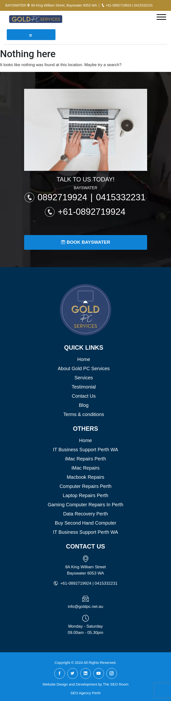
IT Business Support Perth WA (85, 449)
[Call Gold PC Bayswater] (103, 5)
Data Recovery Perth (85, 513)
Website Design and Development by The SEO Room (85, 684)
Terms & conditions (83, 414)
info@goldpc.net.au (85, 606)
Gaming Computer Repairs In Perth (85, 504)
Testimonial (84, 386)
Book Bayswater (85, 242)
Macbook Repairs (85, 477)
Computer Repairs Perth (86, 486)
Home (83, 359)
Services (84, 377)
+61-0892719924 (118, 5)
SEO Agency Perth (85, 693)
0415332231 (143, 5)
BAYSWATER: (16, 5)
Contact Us (84, 396)
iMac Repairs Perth (85, 458)
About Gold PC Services (84, 368)
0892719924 (64, 197)
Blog (84, 405)
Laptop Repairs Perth (85, 495)
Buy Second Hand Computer (85, 523)
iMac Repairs (85, 468)
